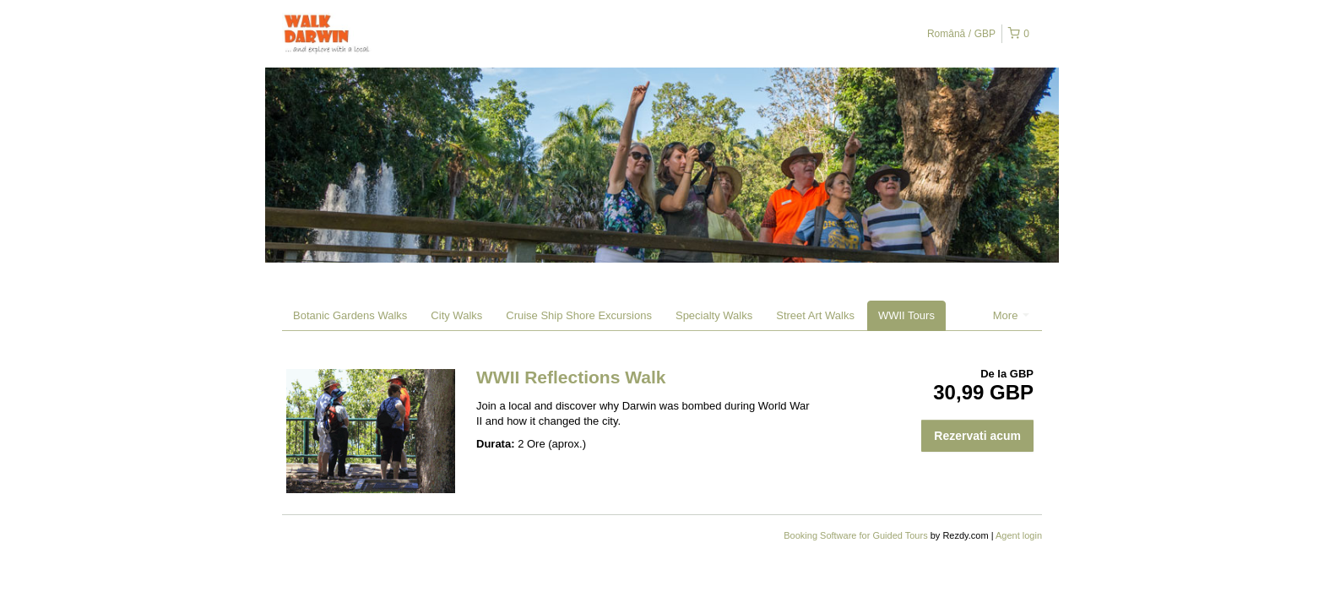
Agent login (1019, 535)
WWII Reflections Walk (570, 377)
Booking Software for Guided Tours (857, 535)
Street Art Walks (815, 315)
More (1011, 315)
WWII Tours (906, 315)
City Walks (456, 315)
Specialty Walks (714, 315)
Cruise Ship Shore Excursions (579, 315)
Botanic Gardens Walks (350, 315)
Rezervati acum (977, 435)
